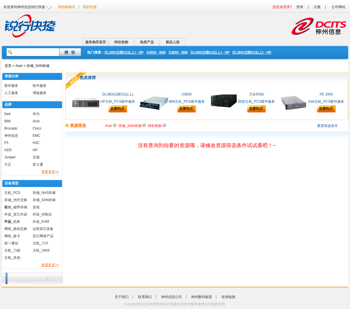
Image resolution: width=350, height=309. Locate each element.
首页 (8, 66)
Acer (36, 121)
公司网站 (338, 7)
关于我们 (122, 297)
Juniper (10, 157)
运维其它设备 (43, 229)
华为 (36, 114)
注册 (317, 7)
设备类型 (11, 183)
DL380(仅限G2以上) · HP (124, 52)
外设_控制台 (42, 214)
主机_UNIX (41, 250)
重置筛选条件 (327, 126)
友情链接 (228, 297)
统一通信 (11, 243)
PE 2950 (326, 94)
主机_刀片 (41, 243)
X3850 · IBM (178, 52)
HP (35, 150)
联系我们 (145, 297)
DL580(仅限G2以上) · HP (210, 52)
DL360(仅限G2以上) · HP (251, 52)
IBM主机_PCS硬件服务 (187, 102)
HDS (8, 150)
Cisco (37, 128)
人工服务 (11, 93)
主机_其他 (12, 258)
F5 (6, 143)
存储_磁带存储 (15, 207)
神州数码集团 (201, 297)
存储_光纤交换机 (15, 201)
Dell (7, 114)
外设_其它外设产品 (15, 215)
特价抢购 (121, 42)
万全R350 (256, 94)
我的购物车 (66, 7)
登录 (299, 7)
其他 (36, 207)
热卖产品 (147, 42)
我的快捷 (90, 7)
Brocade (10, 128)
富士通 (38, 164)
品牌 (8, 104)
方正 (7, 164)
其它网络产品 (43, 236)
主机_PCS (12, 193)
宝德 (36, 157)
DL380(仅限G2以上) (117, 94)
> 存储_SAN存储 (36, 66)
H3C (36, 143)
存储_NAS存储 (44, 193)
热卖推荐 (88, 77)
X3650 (187, 94)
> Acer (17, 66)
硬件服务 (11, 86)
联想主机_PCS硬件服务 (256, 102)
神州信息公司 (171, 297)
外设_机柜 (12, 222)
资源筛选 (75, 125)
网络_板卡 (12, 236)
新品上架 (173, 42)
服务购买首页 (95, 42)
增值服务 (39, 93)
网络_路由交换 (15, 229)
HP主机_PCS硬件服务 (117, 102)
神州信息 (11, 136)
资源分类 (11, 76)
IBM (7, 121)
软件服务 (39, 86)
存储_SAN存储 (44, 200)
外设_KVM (41, 222)
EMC (36, 136)
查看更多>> (50, 172)
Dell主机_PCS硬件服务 (326, 102)
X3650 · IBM (156, 52)
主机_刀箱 (12, 250)
